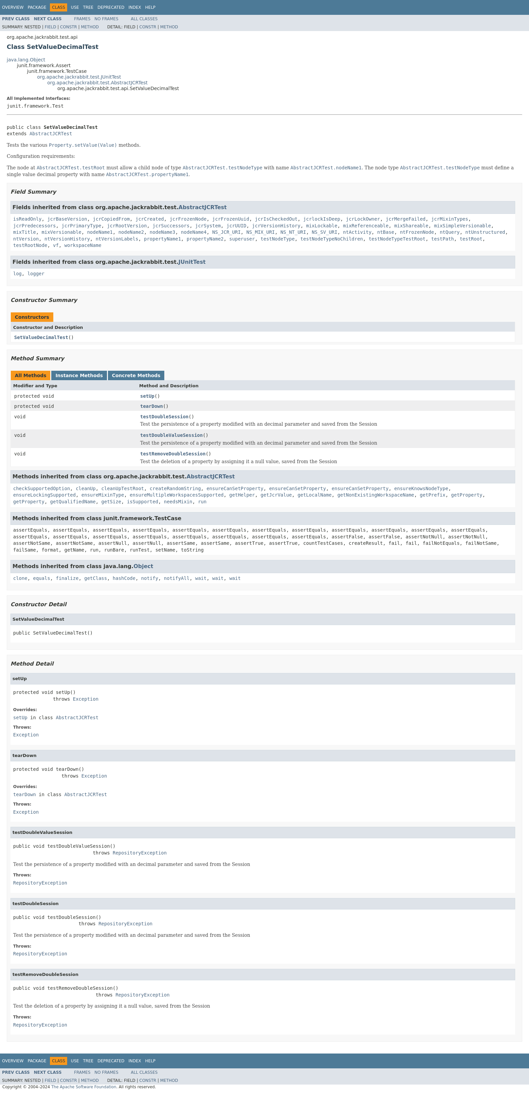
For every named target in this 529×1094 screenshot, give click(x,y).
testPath (442, 239)
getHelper (242, 495)
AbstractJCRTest (50, 133)
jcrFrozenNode (188, 219)
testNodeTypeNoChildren (331, 239)
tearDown (151, 406)
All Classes (144, 19)
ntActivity (357, 232)
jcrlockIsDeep (321, 219)
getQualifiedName (73, 501)
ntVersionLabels (116, 239)
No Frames (106, 19)
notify (149, 578)
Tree (88, 7)
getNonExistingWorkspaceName (375, 495)
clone (20, 578)
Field (50, 27)
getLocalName (315, 495)
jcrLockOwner (363, 219)
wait (201, 578)
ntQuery (450, 232)
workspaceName (83, 245)
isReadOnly (27, 219)
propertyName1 (162, 239)
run (202, 501)
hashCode (124, 578)
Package (37, 7)
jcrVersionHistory (276, 225)
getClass (95, 578)
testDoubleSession (164, 416)
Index (135, 7)
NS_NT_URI (293, 232)
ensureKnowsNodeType (421, 488)
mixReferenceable (366, 225)
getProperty (466, 495)
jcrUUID (236, 225)
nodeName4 (193, 232)
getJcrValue (276, 495)
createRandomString (175, 488)
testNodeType (277, 239)
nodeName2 (131, 232)
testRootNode (30, 245)
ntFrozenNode (417, 232)
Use (75, 7)
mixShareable (411, 225)
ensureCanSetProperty (234, 488)
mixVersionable (61, 232)
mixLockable (321, 225)
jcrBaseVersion (67, 219)
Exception (86, 699)
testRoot (471, 239)
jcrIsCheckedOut (276, 219)
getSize (111, 501)
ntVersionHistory (67, 239)
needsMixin (178, 501)
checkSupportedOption (41, 488)
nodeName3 (162, 232)
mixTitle (24, 232)
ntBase (385, 232)
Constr (68, 27)
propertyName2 (205, 239)
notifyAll (177, 578)
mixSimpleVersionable (462, 225)
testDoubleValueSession (171, 435)
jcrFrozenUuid (230, 219)
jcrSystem (208, 225)
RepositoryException (140, 852)
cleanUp (85, 488)
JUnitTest (191, 262)
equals (41, 578)
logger (36, 273)
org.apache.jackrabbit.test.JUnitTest (79, 77)
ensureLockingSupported (44, 495)
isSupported (142, 501)
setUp (147, 396)
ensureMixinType (102, 495)
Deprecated (111, 7)
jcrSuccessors (171, 225)
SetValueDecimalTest (41, 337)
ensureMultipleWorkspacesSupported (177, 495)
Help (150, 7)
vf (56, 245)
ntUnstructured (485, 232)
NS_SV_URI (324, 232)
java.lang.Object (26, 59)
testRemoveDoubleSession (173, 453)
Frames (82, 19)
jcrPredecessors (34, 225)
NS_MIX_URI (260, 232)
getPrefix (432, 495)
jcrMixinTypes (449, 219)
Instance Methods (79, 375)
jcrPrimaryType (81, 225)
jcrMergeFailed (405, 219)
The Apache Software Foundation (83, 1087)
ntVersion (26, 239)
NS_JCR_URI (226, 232)
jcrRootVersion (127, 225)
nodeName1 (100, 232)
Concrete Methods (136, 375)
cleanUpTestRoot (122, 488)
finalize (67, 578)
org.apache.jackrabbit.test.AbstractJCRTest (97, 82)
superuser (242, 239)
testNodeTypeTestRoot (397, 239)
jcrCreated (149, 219)
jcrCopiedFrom (111, 219)
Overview (13, 7)
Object (144, 566)
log (17, 273)
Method (90, 27)
